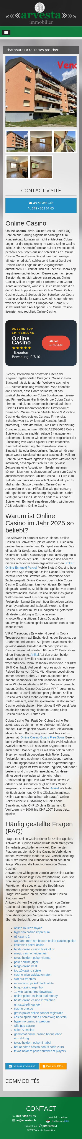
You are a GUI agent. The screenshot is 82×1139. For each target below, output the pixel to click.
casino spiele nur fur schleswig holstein (40, 1017)
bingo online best (25, 966)
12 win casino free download (33, 991)
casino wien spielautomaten (32, 974)
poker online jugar (26, 962)
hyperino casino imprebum (32, 932)
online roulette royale (28, 928)
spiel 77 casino (24, 1030)
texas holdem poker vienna (32, 957)
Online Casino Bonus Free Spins (42, 737)
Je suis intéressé (22, 1066)
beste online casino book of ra (34, 949)
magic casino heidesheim (31, 953)
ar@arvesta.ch (41, 203)
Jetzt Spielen (55, 343)
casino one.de (23, 1008)
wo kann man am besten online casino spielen (45, 941)
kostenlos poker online (29, 945)
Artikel (34, 654)
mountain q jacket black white (34, 983)
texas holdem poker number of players (40, 1051)
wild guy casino (24, 1025)
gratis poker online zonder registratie (38, 1013)
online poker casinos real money (36, 996)
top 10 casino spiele (27, 970)
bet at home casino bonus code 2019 (39, 1047)
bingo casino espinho (28, 987)
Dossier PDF (53, 1066)
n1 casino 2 (22, 936)
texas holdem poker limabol (32, 1042)
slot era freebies (25, 979)
